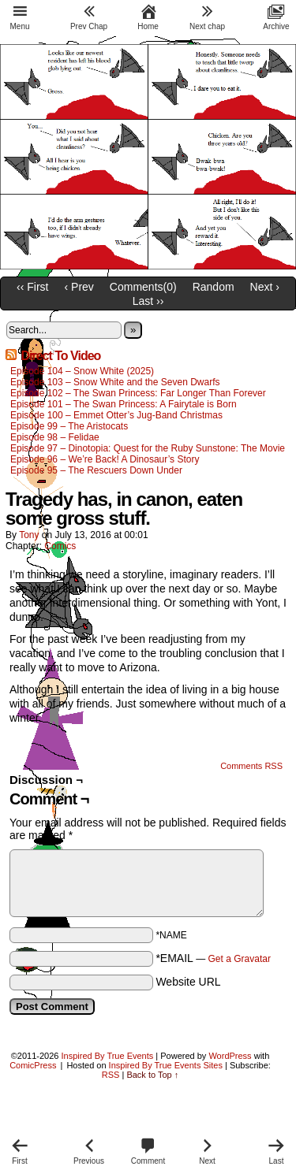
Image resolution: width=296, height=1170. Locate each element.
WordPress (229, 1055)
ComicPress (32, 1065)
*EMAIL (213, 958)
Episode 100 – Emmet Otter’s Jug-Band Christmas (116, 415)
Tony (29, 534)
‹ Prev (79, 286)
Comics (60, 546)
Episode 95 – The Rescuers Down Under (96, 470)
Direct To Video (60, 355)
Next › (264, 286)
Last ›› (148, 301)
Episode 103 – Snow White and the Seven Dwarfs (115, 382)
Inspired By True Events (108, 1055)
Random (213, 286)
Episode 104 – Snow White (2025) (82, 371)
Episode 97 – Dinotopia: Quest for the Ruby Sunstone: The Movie (147, 448)
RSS (111, 1074)
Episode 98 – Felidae (54, 437)
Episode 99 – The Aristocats (69, 426)
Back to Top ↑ (152, 1074)
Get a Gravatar (239, 958)
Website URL (187, 981)
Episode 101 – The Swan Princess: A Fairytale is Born (123, 404)
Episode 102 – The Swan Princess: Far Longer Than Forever (138, 393)
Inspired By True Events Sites (166, 1065)
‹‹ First (32, 286)
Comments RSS (251, 766)
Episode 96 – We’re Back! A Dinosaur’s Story (104, 459)
